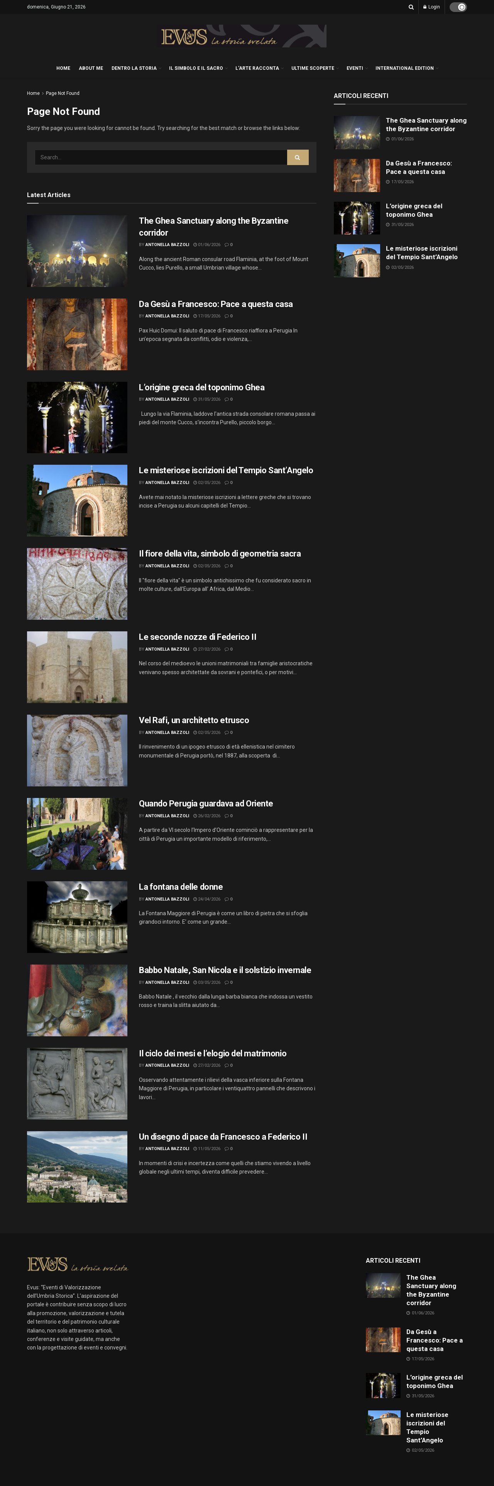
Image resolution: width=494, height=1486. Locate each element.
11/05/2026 (206, 1148)
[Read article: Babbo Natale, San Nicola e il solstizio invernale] (77, 1000)
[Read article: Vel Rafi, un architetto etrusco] (77, 750)
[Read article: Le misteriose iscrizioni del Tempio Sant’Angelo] (77, 500)
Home (33, 93)
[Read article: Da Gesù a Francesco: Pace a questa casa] (77, 334)
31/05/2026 (206, 399)
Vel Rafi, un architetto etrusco (194, 720)
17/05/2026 (206, 316)
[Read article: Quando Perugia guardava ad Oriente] (77, 834)
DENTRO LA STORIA (134, 68)
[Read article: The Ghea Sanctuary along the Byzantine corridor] (77, 251)
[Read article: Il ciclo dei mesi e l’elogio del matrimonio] (77, 1084)
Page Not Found (63, 93)
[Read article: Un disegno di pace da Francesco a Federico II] (77, 1167)
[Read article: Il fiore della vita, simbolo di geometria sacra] (77, 584)
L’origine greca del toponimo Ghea (201, 387)
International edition (405, 68)
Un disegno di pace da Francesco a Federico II (223, 1137)
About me (91, 68)
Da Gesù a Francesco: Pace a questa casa (216, 304)
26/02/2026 (206, 815)
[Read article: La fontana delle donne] (77, 917)
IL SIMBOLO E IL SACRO (196, 68)
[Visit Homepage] (242, 36)
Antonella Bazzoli (167, 244)
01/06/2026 (206, 244)
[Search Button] (411, 7)
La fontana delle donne (181, 887)
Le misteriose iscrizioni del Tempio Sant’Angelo (226, 470)
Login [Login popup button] (431, 7)
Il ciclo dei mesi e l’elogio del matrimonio (212, 1053)
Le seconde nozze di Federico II (197, 637)
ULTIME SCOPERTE (312, 68)
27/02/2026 (206, 649)
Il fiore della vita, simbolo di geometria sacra (220, 553)
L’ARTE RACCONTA (257, 68)
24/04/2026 (206, 899)
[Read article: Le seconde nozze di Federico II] (77, 667)
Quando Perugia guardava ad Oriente (206, 803)
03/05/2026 (206, 982)
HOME (63, 68)
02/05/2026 (206, 482)
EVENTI (355, 68)
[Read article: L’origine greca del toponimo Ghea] (77, 418)
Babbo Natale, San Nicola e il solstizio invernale (225, 970)
